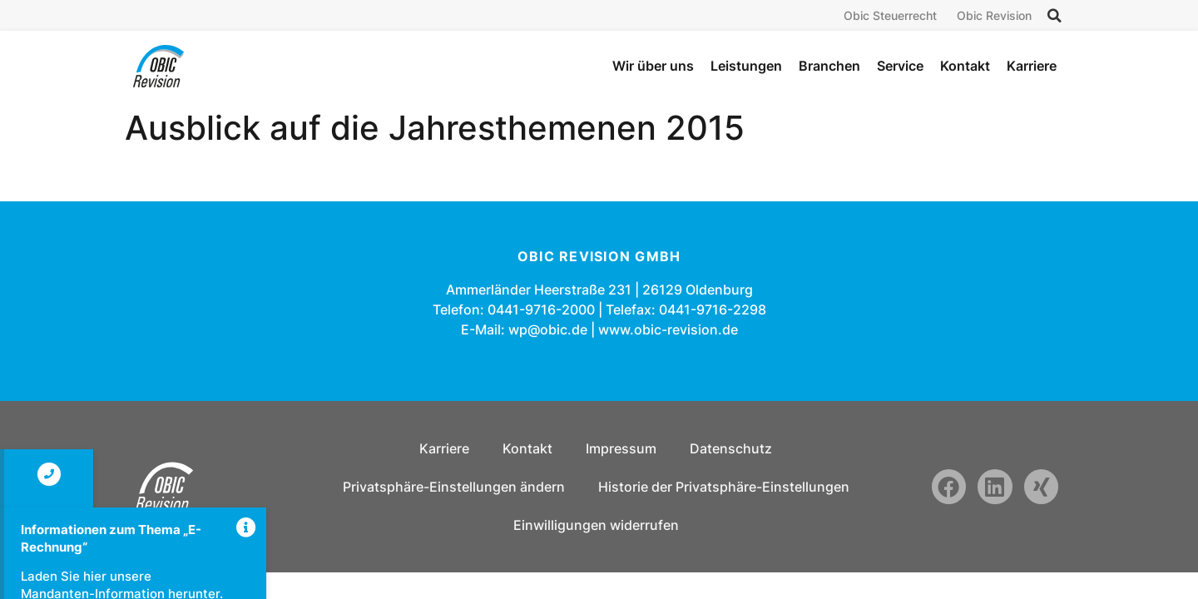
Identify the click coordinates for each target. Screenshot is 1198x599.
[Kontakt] (49, 474)
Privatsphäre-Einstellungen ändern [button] (454, 486)
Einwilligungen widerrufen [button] (596, 525)
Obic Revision (994, 15)
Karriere (444, 448)
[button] (1054, 15)
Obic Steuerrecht (890, 15)
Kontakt (527, 448)
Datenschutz (731, 448)
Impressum (621, 448)
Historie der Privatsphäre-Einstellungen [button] (723, 486)
